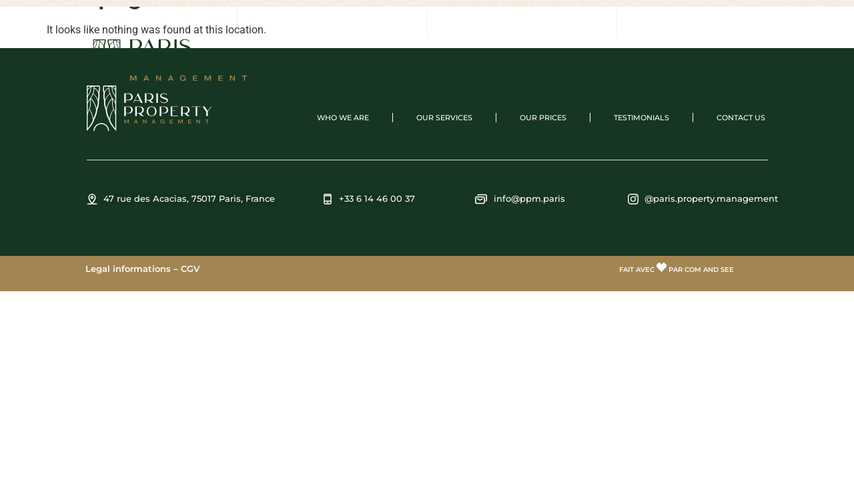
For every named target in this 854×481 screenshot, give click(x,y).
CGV (190, 268)
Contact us (644, 59)
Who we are (386, 59)
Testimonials (579, 59)
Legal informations (128, 268)
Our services (452, 59)
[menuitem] (705, 60)
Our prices (516, 59)
